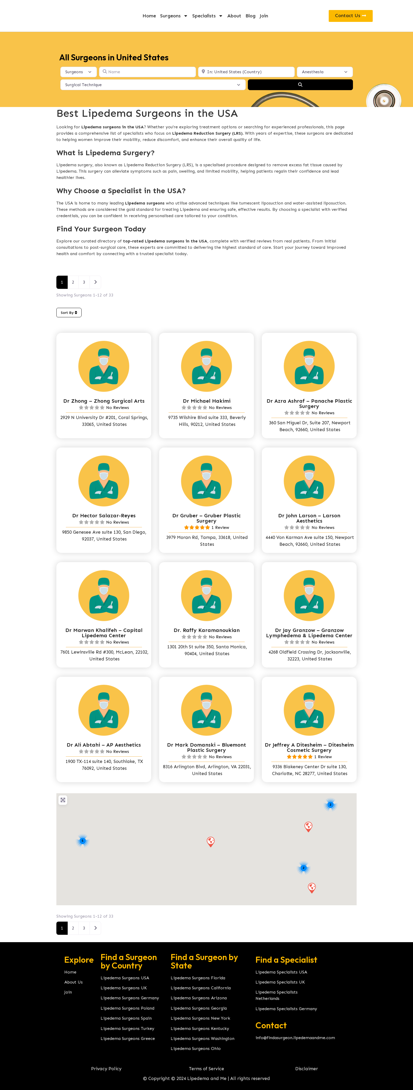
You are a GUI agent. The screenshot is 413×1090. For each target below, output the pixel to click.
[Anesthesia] (325, 72)
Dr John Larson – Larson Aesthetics (309, 518)
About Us (73, 982)
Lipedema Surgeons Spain (126, 1018)
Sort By (69, 312)
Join (264, 16)
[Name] (147, 72)
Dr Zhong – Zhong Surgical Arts (104, 401)
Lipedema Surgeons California (201, 987)
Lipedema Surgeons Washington (202, 1038)
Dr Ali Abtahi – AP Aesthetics (104, 745)
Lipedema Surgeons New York (200, 1018)
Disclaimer (306, 1068)
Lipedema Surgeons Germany (130, 997)
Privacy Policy (106, 1068)
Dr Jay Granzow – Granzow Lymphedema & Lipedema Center (309, 633)
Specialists (207, 16)
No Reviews (117, 407)
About (234, 16)
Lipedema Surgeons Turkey (127, 1028)
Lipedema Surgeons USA (125, 977)
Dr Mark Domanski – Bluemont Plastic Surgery (206, 747)
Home (149, 16)
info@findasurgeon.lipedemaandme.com (295, 1037)
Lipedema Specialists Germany (286, 1008)
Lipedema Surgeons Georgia (199, 1008)
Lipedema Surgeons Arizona (199, 997)
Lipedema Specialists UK (280, 982)
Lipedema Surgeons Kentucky (200, 1028)
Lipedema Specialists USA (281, 972)
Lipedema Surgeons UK (124, 987)
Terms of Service (206, 1068)
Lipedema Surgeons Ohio (196, 1048)
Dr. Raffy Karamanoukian (207, 630)
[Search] (300, 84)
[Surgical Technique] (153, 84)
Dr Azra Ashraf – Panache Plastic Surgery (309, 403)
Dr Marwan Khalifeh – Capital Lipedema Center (103, 633)
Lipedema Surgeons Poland (127, 1008)
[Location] (246, 72)
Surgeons (174, 16)
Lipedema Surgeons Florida (198, 977)
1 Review (220, 527)
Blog (250, 16)
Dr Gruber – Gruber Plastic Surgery (206, 518)
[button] (308, 826)
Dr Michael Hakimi (206, 401)
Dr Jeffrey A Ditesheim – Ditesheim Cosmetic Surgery (309, 747)
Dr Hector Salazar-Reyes (104, 515)
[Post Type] (78, 72)
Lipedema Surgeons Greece (128, 1038)
